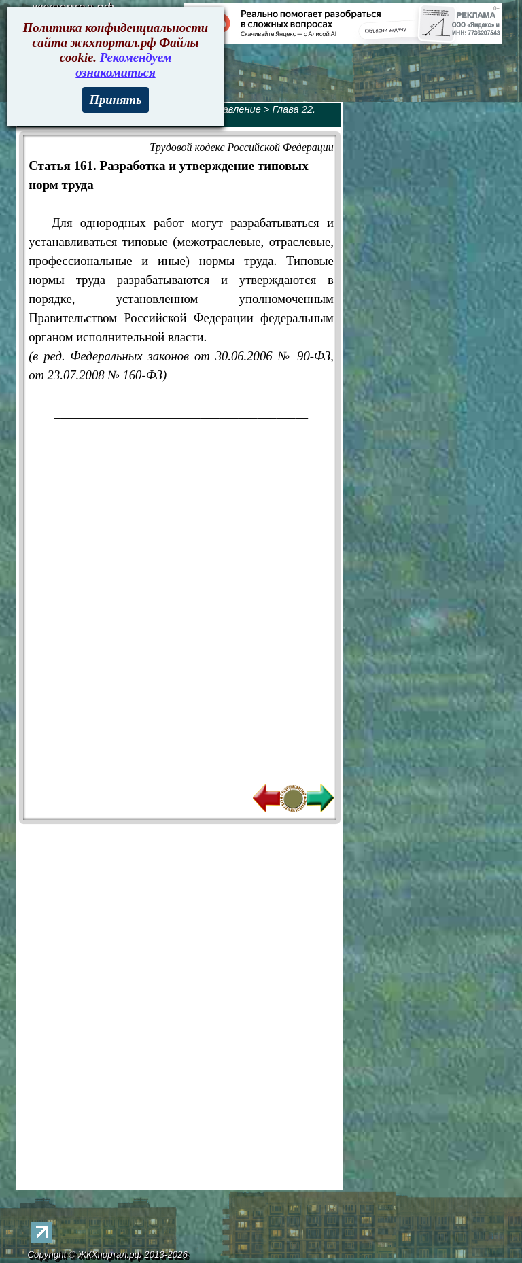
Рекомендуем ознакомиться (123, 65)
